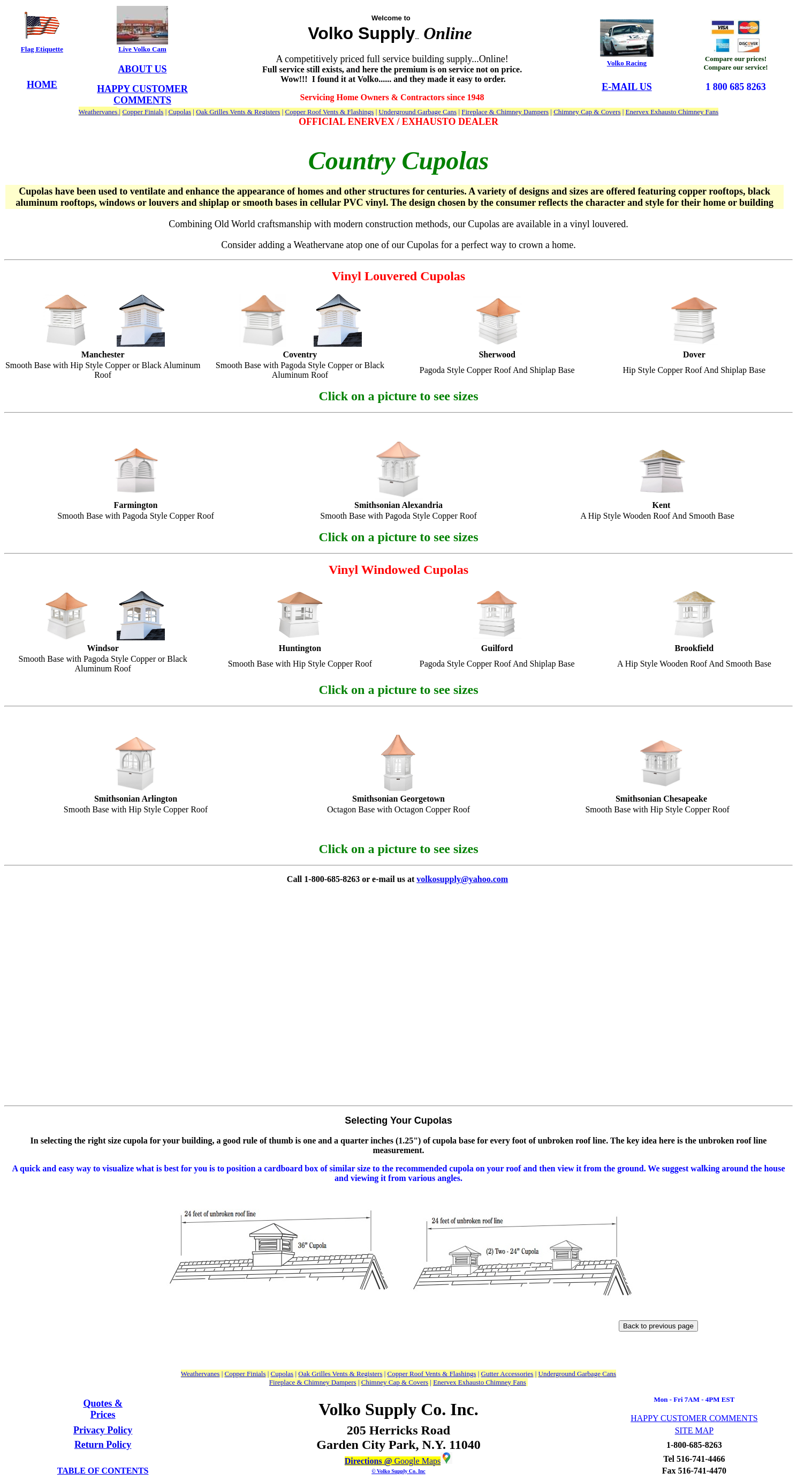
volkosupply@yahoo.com (462, 879)
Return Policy (102, 1444)
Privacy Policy (102, 1430)
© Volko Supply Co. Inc (398, 1471)
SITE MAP (694, 1430)
